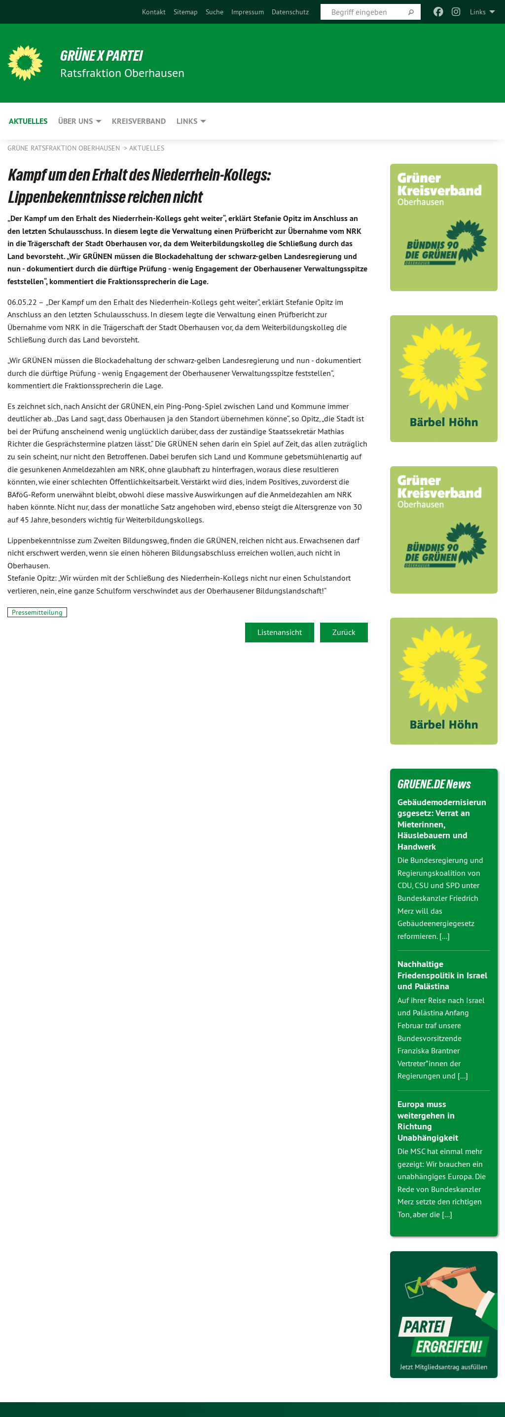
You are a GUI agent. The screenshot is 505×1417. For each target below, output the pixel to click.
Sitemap (186, 11)
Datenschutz (290, 11)
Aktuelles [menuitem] (28, 121)
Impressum (247, 11)
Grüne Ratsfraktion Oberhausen (64, 148)
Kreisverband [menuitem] (139, 121)
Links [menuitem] (478, 11)
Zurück (344, 632)
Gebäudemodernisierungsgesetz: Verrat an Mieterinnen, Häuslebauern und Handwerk (441, 824)
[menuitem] (154, 12)
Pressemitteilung (37, 612)
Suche (214, 11)
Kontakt (154, 11)
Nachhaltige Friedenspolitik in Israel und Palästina (442, 975)
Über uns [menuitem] (75, 121)
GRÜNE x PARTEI (105, 55)
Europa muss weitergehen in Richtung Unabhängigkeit (427, 1120)
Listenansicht (279, 632)
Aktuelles (146, 148)
